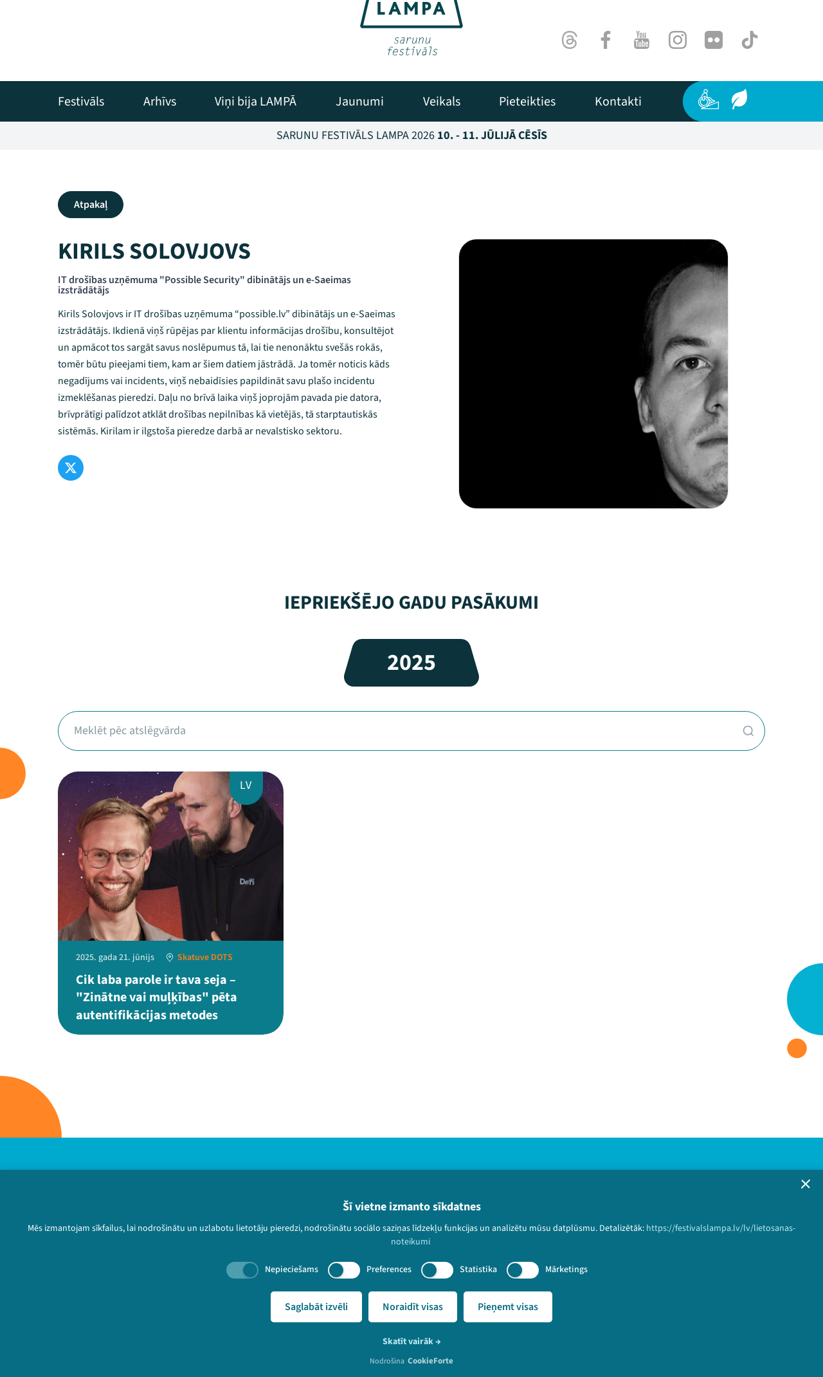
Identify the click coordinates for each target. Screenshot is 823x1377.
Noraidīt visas (413, 1307)
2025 (411, 662)
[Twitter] (71, 468)
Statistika (478, 1269)
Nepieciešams (291, 1269)
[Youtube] (641, 39)
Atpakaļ (90, 205)
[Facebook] (605, 39)
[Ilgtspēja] (739, 99)
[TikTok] (749, 39)
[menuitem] (81, 101)
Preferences (389, 1269)
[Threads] (569, 39)
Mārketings (566, 1269)
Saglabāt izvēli (316, 1307)
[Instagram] (677, 39)
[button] (805, 1184)
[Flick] (713, 39)
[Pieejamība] (708, 99)
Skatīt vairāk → (412, 1341)
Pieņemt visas (508, 1307)
